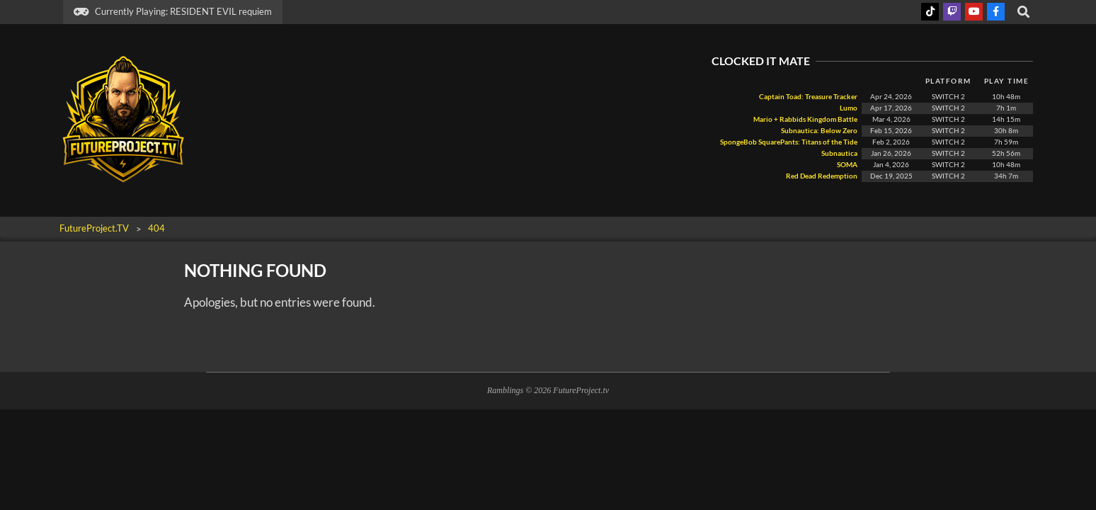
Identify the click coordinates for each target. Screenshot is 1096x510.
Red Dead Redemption (820, 176)
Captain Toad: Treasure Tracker (808, 97)
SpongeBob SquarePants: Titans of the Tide (788, 142)
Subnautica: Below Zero (819, 131)
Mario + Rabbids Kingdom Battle (805, 119)
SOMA (846, 165)
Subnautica (839, 153)
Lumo (848, 108)
